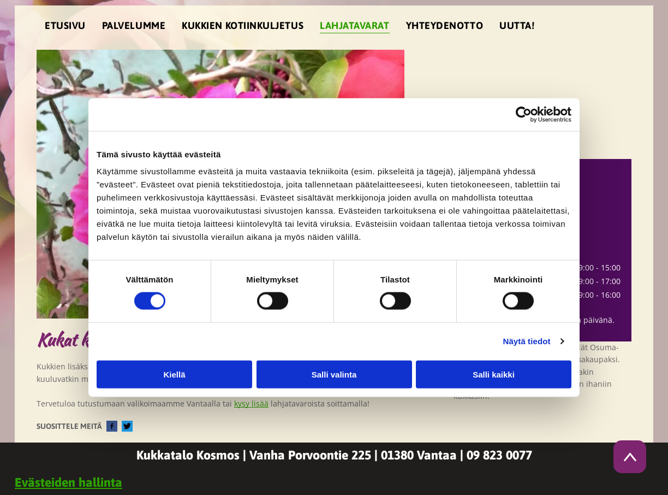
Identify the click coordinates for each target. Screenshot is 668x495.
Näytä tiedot (527, 341)
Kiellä (174, 374)
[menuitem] (65, 27)
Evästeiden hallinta (68, 482)
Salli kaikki (494, 374)
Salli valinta (334, 374)
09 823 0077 (499, 455)
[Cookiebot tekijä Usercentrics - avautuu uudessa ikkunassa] (523, 115)
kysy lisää (251, 403)
